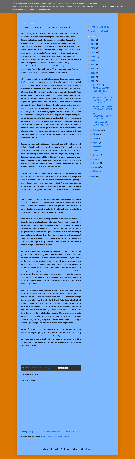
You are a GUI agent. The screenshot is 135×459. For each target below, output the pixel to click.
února (96, 167)
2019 (93, 69)
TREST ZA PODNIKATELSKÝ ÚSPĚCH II (103, 115)
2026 (93, 40)
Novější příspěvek (30, 431)
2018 (93, 73)
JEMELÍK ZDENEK (99, 27)
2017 (93, 77)
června (96, 151)
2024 (93, 48)
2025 (93, 44)
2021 (93, 60)
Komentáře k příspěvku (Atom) (55, 436)
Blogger (88, 449)
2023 (93, 52)
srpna (96, 142)
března (96, 163)
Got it (120, 6)
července (97, 146)
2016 (93, 81)
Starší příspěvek (73, 431)
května (96, 155)
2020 (93, 64)
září (95, 138)
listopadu (97, 130)
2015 (93, 176)
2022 (93, 56)
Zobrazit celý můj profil (98, 31)
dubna (96, 159)
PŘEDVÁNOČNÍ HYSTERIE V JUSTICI (101, 90)
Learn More (107, 6)
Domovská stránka (51, 431)
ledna (96, 171)
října (95, 134)
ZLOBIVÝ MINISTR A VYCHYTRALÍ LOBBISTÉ (102, 100)
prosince (97, 84)
